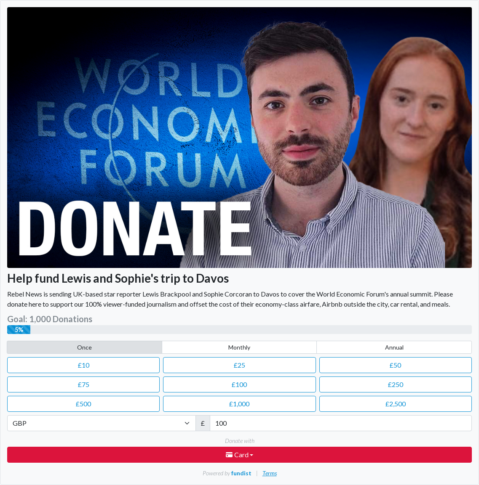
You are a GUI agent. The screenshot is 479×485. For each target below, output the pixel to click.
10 (83, 365)
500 (83, 404)
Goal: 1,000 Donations (49, 319)
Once (84, 347)
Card (238, 454)
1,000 (239, 404)
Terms (269, 473)
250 (395, 384)
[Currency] (101, 423)
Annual (394, 347)
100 (239, 384)
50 (395, 365)
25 (239, 365)
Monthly (239, 347)
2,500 (395, 404)
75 (83, 384)
